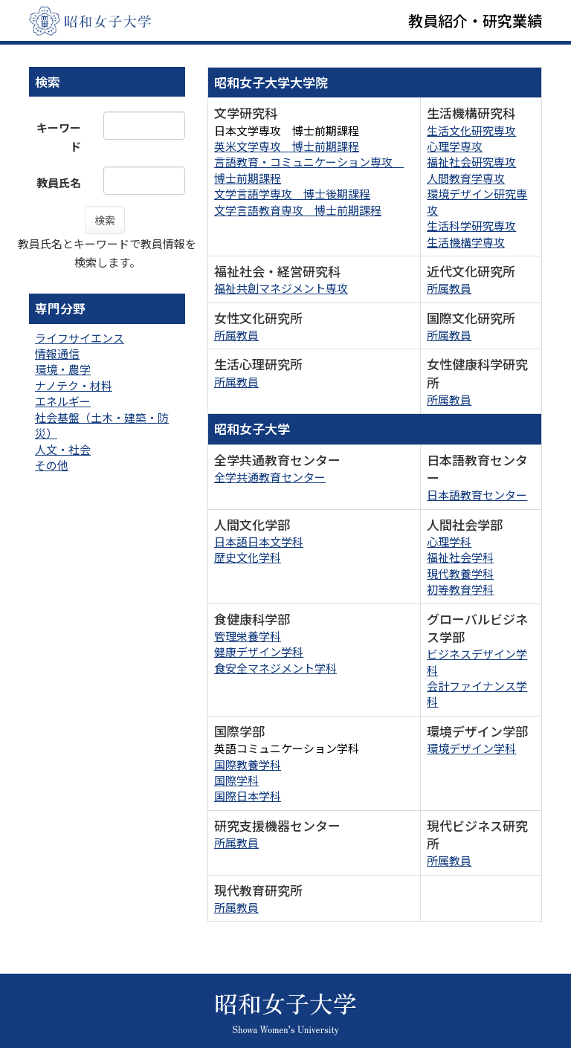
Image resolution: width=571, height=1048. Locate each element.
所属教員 (449, 288)
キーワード (58, 137)
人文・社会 (63, 449)
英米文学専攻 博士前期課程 (286, 146)
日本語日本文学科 (258, 541)
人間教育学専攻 (466, 178)
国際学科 (236, 780)
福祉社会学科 (460, 557)
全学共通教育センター (270, 477)
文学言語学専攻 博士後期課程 (292, 193)
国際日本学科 (247, 795)
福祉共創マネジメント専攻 (281, 288)
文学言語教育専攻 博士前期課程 (297, 210)
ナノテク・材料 (73, 385)
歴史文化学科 (247, 557)
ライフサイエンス (79, 338)
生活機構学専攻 (466, 242)
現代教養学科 (460, 573)
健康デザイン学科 (258, 651)
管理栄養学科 (247, 636)
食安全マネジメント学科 (275, 668)
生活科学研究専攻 (471, 225)
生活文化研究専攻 (471, 130)
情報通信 (57, 353)
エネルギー (63, 401)
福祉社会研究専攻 (471, 161)
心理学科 (449, 541)
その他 (51, 465)
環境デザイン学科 (471, 748)
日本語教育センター (477, 494)
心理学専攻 (455, 146)
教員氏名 (58, 182)
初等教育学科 (460, 589)
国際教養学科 (247, 764)
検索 (104, 220)
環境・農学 (63, 369)
